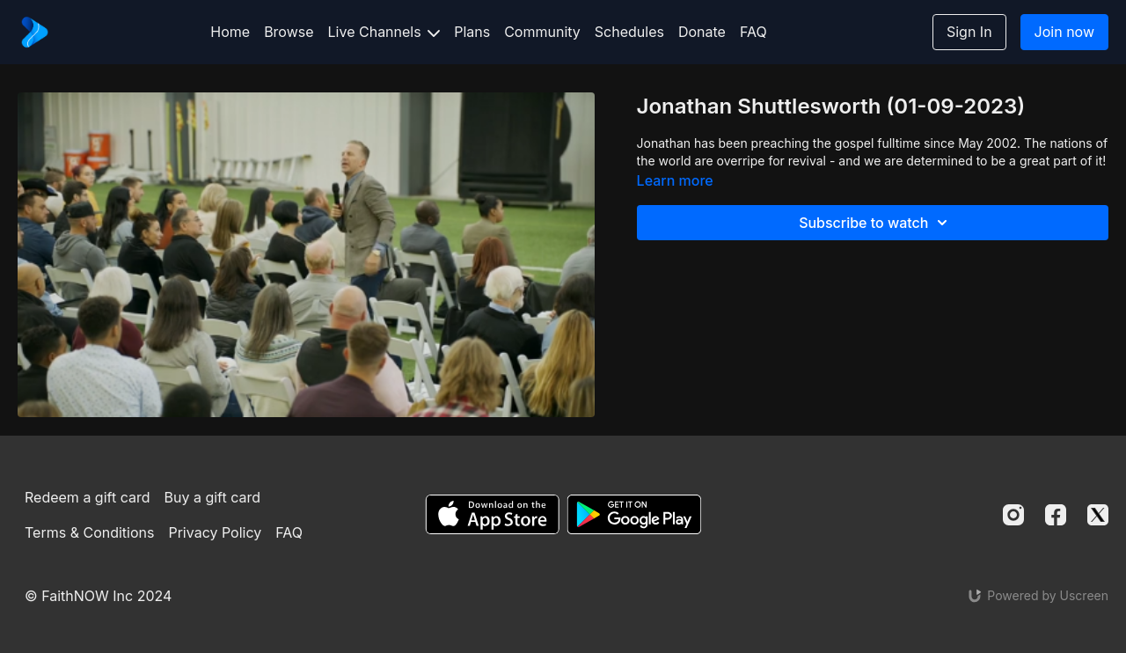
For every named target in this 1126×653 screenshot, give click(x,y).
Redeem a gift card (87, 497)
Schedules (629, 31)
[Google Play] (634, 514)
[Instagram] (1013, 514)
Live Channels (384, 31)
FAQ (753, 31)
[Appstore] (492, 514)
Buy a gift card (213, 497)
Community (542, 31)
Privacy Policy (214, 532)
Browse (288, 31)
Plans (472, 31)
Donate (702, 31)
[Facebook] (1055, 514)
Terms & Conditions (89, 532)
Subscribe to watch (876, 222)
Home (230, 31)
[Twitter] (1097, 514)
